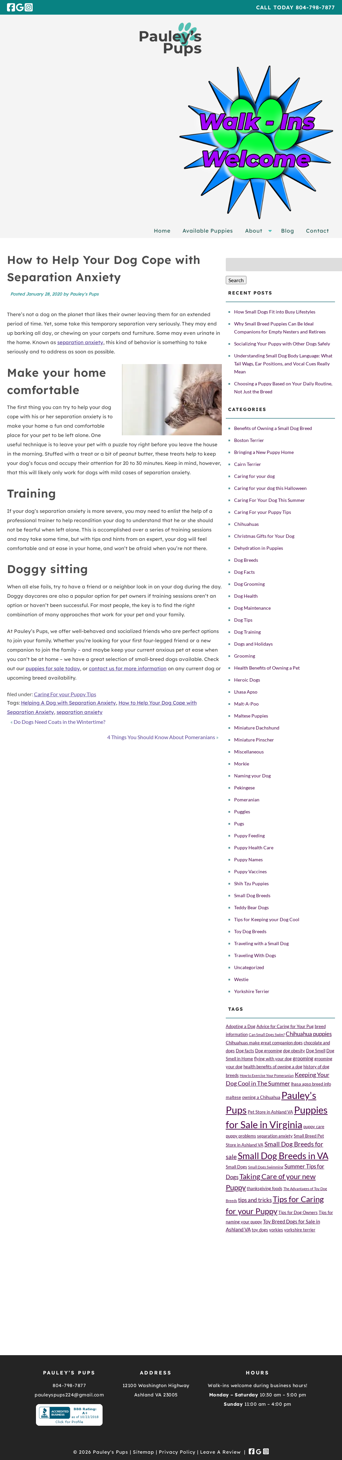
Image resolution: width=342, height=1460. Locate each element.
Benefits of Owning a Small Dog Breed (273, 428)
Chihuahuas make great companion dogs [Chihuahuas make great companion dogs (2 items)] (264, 1042)
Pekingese (244, 787)
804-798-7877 (69, 1385)
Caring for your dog (254, 476)
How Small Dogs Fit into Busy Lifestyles (274, 311)
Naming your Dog (252, 775)
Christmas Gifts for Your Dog (264, 536)
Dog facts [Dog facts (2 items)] (245, 1050)
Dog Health (246, 596)
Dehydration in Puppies (258, 548)
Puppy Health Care (253, 847)
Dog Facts (244, 572)
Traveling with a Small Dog (261, 943)
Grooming (244, 656)
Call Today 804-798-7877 (295, 7)
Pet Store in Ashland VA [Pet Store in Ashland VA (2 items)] (270, 1112)
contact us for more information (128, 668)
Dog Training (247, 632)
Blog (287, 230)
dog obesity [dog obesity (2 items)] (294, 1050)
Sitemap (143, 1452)
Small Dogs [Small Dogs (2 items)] (236, 1166)
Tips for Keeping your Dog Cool (266, 919)
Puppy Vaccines (250, 871)
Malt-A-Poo (246, 704)
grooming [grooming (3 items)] (303, 1058)
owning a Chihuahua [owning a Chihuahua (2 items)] (261, 1097)
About (253, 230)
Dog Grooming (249, 584)
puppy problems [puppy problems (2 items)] (241, 1136)
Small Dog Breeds (252, 895)
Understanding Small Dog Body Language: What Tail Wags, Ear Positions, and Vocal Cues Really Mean (283, 363)
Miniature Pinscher (254, 739)
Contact (317, 230)
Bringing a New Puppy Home (264, 452)
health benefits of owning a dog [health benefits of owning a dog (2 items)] (272, 1066)
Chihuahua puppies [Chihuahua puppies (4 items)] (309, 1034)
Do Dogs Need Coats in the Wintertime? (59, 722)
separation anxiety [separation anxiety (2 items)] (275, 1136)
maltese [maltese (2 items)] (233, 1097)
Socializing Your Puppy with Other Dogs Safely (282, 343)
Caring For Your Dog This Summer (269, 500)
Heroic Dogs (247, 680)
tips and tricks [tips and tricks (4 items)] (255, 1200)
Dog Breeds (246, 560)
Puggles (242, 811)
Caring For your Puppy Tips (65, 694)
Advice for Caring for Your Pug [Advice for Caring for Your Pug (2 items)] (285, 1026)
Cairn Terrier (247, 464)
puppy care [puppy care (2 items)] (313, 1126)
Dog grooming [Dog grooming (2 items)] (268, 1050)
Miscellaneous (249, 751)
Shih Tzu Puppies (251, 883)
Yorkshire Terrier (251, 991)
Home (162, 230)
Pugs (239, 823)
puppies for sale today (53, 668)
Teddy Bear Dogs (251, 907)
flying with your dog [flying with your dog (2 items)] (273, 1058)
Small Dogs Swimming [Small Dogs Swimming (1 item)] (265, 1167)
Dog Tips (243, 620)
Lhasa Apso (245, 692)
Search (236, 280)
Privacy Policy (177, 1452)
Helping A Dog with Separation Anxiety (68, 703)
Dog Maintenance (252, 608)
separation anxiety (80, 342)
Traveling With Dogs (255, 955)
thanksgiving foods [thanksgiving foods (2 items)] (264, 1188)
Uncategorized (249, 967)
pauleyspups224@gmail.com (69, 1395)
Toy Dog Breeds (250, 931)
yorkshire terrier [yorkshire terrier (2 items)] (299, 1229)
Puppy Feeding (249, 835)
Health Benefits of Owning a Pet (267, 668)
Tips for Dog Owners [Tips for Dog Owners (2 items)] (298, 1212)
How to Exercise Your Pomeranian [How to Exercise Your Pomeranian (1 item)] (267, 1075)
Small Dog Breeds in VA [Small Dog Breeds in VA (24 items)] (283, 1155)
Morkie (241, 763)
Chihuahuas (246, 524)
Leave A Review (220, 1452)
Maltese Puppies (251, 716)
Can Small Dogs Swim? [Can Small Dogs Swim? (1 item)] (267, 1034)
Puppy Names (248, 859)
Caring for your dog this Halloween (270, 488)
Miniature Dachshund (256, 727)
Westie (241, 979)
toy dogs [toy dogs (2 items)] (260, 1229)
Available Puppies (207, 230)
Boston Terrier (249, 440)
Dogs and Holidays (253, 644)
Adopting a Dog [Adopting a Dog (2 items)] (240, 1026)
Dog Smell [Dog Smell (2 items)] (315, 1050)
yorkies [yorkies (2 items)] (276, 1229)
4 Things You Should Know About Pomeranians (161, 737)
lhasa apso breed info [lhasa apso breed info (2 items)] (311, 1084)
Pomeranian (246, 799)
